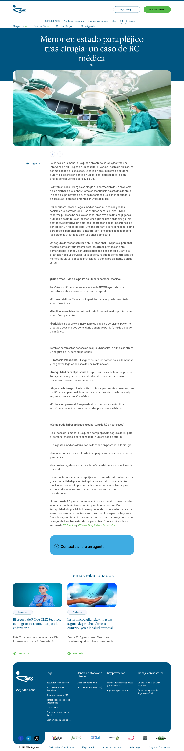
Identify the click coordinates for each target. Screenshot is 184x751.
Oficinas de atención (87, 683)
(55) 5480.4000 (76, 6)
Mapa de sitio (88, 747)
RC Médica (69, 525)
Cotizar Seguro (64, 18)
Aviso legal (135, 747)
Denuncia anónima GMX (57, 695)
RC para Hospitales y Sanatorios (97, 525)
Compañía (39, 18)
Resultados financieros (57, 683)
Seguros (18, 18)
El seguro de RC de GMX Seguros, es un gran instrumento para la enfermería (37, 623)
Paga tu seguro (127, 18)
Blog (138, 6)
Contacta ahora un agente (83, 546)
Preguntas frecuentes (159, 747)
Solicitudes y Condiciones (61, 747)
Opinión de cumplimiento (58, 720)
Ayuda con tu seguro (98, 6)
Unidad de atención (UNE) (89, 687)
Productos (23, 612)
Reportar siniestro (157, 18)
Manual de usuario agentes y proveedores (120, 684)
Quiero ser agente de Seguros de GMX (148, 692)
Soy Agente (87, 18)
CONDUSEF (52, 707)
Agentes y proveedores (118, 690)
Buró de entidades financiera (55, 689)
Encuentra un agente (121, 6)
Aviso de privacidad (112, 747)
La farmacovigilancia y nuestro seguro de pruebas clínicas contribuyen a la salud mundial (90, 623)
